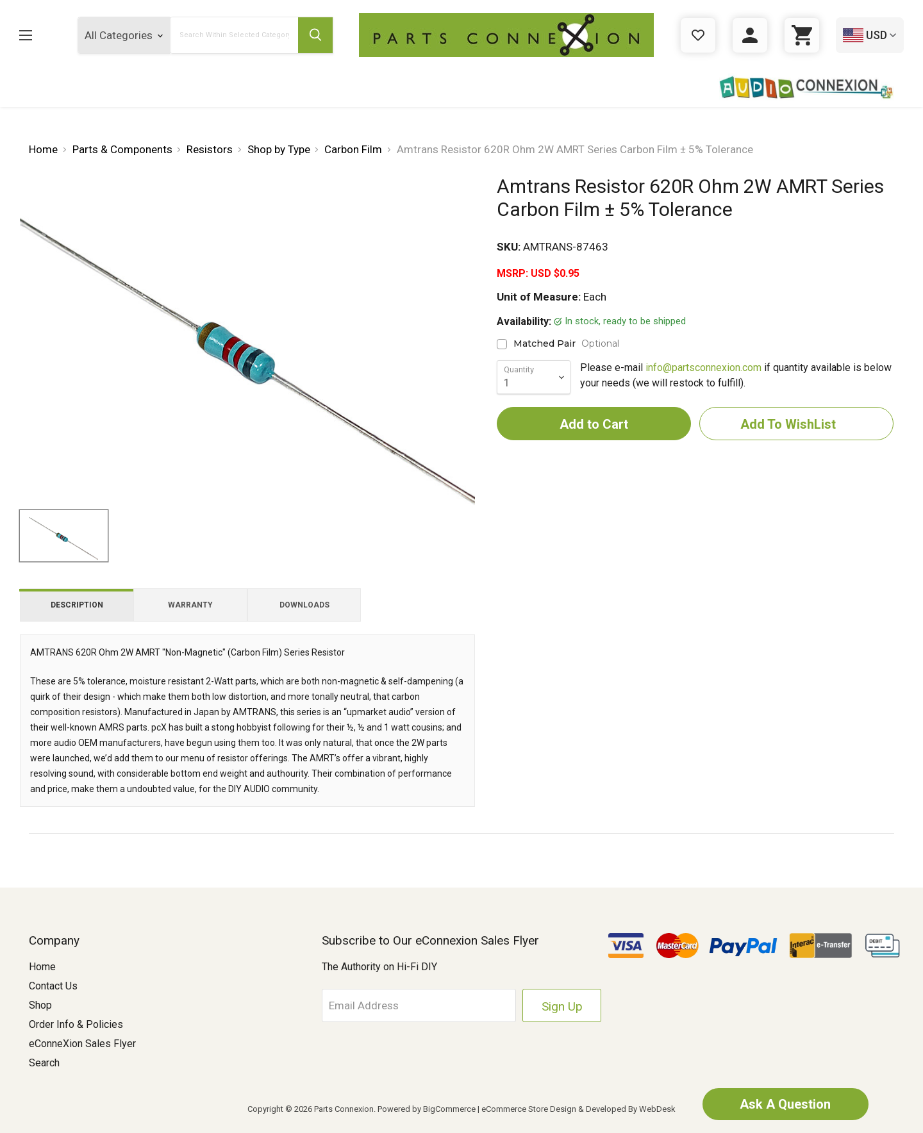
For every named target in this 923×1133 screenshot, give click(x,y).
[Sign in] (750, 35)
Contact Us (53, 986)
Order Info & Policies (76, 1024)
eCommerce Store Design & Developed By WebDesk (578, 1109)
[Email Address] (420, 1005)
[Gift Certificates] (698, 35)
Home (42, 967)
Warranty (190, 604)
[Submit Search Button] (315, 35)
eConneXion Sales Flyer (82, 1044)
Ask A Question (785, 1104)
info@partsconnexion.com (703, 367)
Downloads (304, 604)
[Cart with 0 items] (802, 35)
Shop (40, 1005)
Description (77, 604)
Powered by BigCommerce (427, 1109)
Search (44, 1063)
